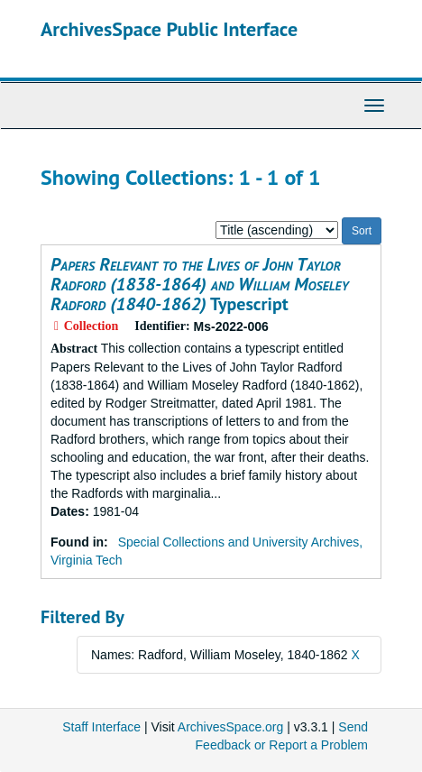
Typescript (199, 284)
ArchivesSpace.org (231, 727)
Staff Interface (101, 727)
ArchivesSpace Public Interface (169, 28)
